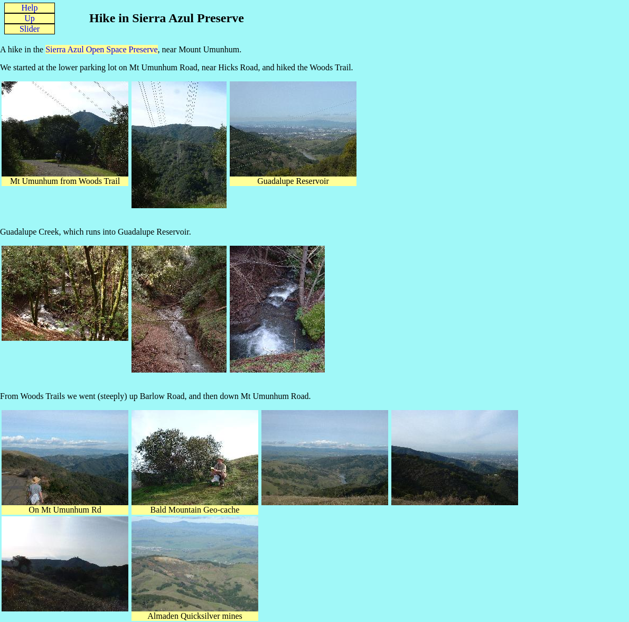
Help (29, 7)
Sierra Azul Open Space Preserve (101, 49)
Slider (30, 28)
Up (29, 18)
